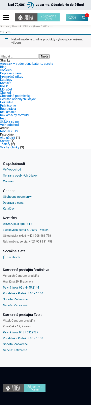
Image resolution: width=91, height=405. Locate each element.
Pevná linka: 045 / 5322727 (20, 332)
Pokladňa (6, 102)
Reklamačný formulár (14, 115)
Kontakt (5, 83)
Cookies (6, 70)
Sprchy (5, 141)
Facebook (11, 257)
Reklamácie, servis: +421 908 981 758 (27, 241)
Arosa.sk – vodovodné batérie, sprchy (26, 64)
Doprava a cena (11, 73)
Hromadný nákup (11, 76)
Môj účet (6, 89)
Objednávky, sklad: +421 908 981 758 (27, 235)
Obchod (5, 93)
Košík (4, 86)
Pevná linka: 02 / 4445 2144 (21, 287)
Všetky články (9, 147)
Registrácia (8, 109)
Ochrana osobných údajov (18, 99)
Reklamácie (8, 112)
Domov (4, 26)
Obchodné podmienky (15, 96)
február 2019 (9, 131)
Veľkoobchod (9, 125)
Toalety (5, 144)
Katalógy (6, 80)
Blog (3, 67)
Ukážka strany (10, 121)
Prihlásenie (8, 105)
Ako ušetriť (7, 138)
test (3, 118)
